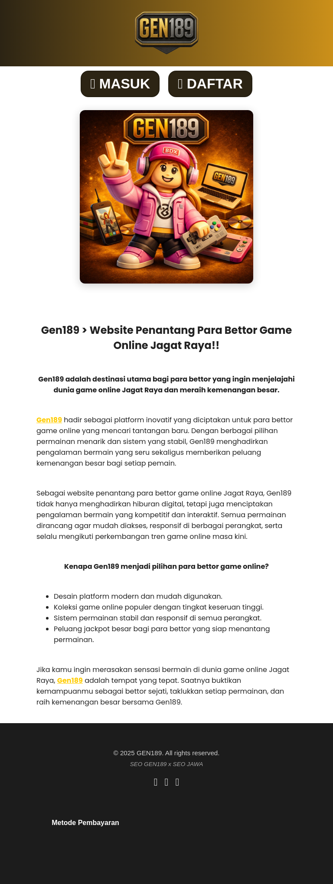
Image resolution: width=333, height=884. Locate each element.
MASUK (120, 83)
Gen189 (49, 420)
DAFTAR (210, 83)
